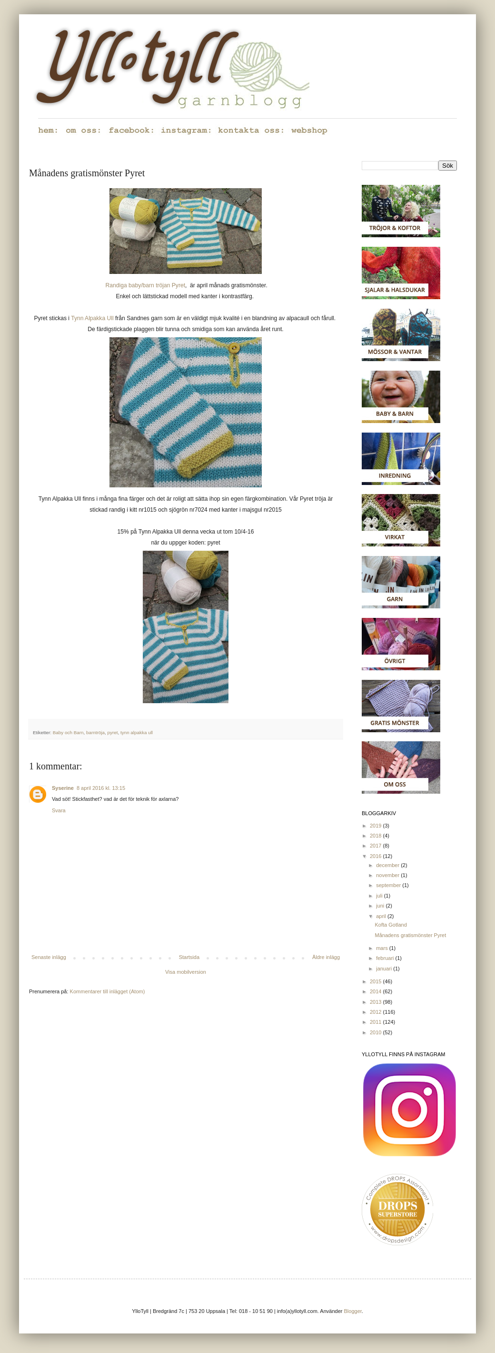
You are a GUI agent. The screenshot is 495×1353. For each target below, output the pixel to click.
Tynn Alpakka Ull (92, 318)
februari (385, 958)
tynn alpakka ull (136, 732)
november (388, 875)
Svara (59, 810)
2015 (376, 981)
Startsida (189, 957)
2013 (376, 1002)
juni (381, 906)
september (389, 885)
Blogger (353, 1311)
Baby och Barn (68, 732)
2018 (376, 835)
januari (384, 968)
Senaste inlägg (48, 957)
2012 (376, 1012)
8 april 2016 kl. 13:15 (101, 788)
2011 (376, 1022)
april (381, 916)
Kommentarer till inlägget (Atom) (107, 991)
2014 (376, 991)
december (388, 865)
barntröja (95, 732)
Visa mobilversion (185, 972)
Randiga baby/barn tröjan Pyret (145, 285)
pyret (112, 732)
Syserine (63, 788)
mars (382, 948)
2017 (376, 845)
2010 (376, 1032)
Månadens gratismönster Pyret (410, 935)
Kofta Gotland (390, 925)
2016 (376, 856)
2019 (376, 825)
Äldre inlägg (326, 957)
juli (380, 896)
